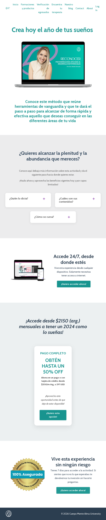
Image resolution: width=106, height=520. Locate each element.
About (90, 8)
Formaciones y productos (27, 6)
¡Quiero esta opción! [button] (53, 415)
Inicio (15, 4)
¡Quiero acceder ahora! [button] (73, 284)
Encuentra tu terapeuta (57, 8)
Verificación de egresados (43, 8)
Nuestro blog (69, 6)
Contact (80, 8)
